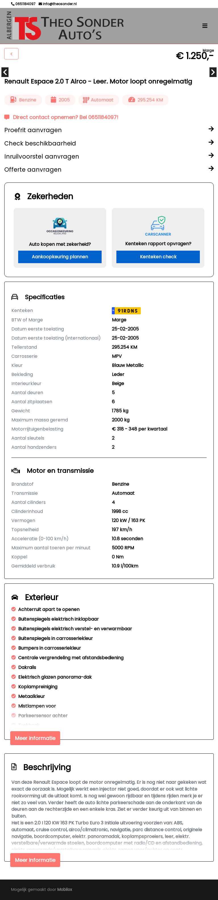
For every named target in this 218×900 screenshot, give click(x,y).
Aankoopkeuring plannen (60, 256)
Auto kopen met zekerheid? (60, 244)
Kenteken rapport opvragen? (158, 243)
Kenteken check (158, 256)
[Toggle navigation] (205, 26)
